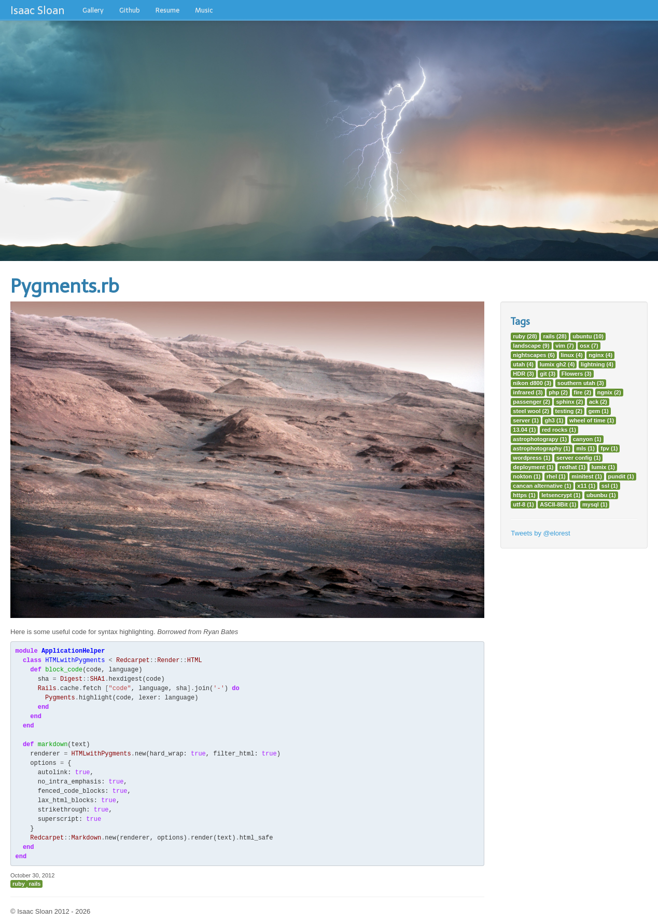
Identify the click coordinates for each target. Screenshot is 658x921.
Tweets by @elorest (540, 533)
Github (129, 10)
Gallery (93, 10)
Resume (167, 10)
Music (204, 10)
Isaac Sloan (37, 10)
